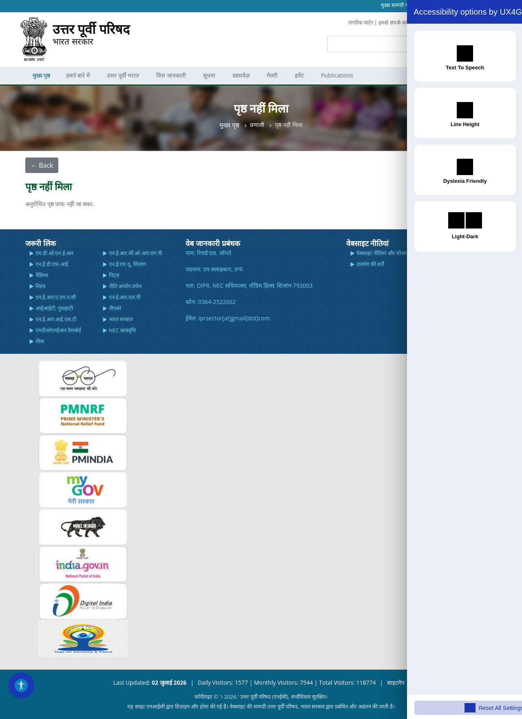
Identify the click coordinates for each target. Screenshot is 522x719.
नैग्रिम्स (41, 274)
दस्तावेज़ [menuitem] (243, 75)
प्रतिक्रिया (449, 22)
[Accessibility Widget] (22, 684)
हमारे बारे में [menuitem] (81, 75)
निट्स (114, 274)
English (473, 5)
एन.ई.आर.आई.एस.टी (55, 318)
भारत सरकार (91, 36)
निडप (40, 285)
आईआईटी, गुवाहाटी (54, 307)
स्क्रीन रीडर (439, 252)
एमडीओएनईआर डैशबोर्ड (58, 329)
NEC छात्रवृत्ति (122, 329)
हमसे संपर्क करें (389, 22)
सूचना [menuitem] (212, 75)
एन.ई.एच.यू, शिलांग (127, 263)
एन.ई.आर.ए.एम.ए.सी (55, 296)
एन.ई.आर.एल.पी (125, 296)
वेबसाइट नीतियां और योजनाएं (384, 252)
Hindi (490, 5)
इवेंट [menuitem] (302, 75)
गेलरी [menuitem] (275, 75)
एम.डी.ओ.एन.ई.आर (54, 252)
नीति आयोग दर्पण (125, 285)
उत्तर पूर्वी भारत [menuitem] (126, 75)
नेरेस (39, 340)
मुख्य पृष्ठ (229, 124)
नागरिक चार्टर (354, 22)
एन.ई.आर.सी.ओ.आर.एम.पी (135, 252)
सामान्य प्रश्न (423, 22)
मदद (433, 263)
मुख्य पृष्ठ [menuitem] (43, 75)
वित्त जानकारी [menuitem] (174, 75)
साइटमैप (396, 682)
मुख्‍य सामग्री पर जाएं (400, 5)
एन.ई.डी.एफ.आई (51, 263)
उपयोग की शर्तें (370, 263)
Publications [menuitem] (340, 75)
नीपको (115, 307)
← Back (42, 164)
